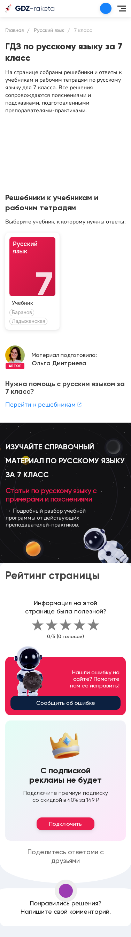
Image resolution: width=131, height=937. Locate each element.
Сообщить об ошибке (65, 703)
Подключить (65, 824)
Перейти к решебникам (43, 404)
